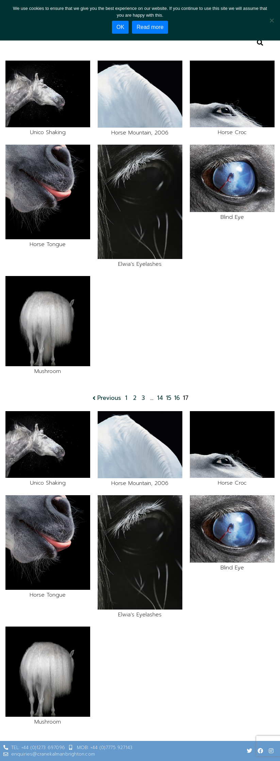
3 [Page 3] (143, 398)
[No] (271, 20)
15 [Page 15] (168, 398)
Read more (149, 27)
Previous (106, 398)
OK (120, 27)
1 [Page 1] (126, 398)
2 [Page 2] (134, 398)
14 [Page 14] (160, 398)
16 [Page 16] (177, 398)
